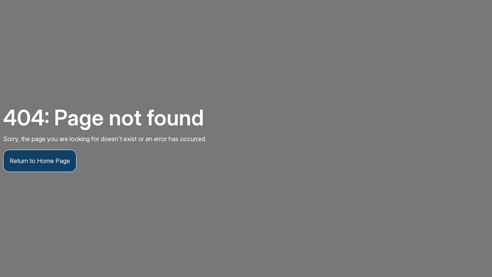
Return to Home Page (40, 161)
